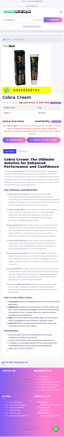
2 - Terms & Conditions (16, 405)
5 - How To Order (14, 413)
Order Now (14, 140)
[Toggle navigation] (61, 12)
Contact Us (32, 6)
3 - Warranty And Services (49, 382)
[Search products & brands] (38, 19)
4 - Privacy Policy (14, 410)
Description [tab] (10, 151)
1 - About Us (43, 377)
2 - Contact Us (44, 379)
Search (53, 20)
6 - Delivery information (17, 416)
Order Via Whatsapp (44, 140)
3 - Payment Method (15, 407)
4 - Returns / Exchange (47, 385)
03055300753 (32, 26)
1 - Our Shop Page (14, 402)
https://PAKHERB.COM (49, 416)
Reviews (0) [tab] (23, 151)
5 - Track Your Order (46, 387)
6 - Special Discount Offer (49, 390)
